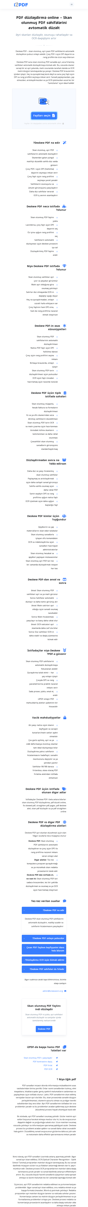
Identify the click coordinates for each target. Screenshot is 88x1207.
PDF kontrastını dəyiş (42, 1158)
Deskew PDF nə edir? (44, 1007)
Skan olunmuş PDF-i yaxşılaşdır (38, 1154)
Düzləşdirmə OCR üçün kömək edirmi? (44, 1057)
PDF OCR (48, 1166)
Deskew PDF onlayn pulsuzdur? (44, 1035)
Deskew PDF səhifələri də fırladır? (44, 1066)
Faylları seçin (44, 163)
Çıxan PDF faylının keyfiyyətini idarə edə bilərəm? (44, 1045)
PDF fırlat (48, 1162)
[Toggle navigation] (71, 4)
